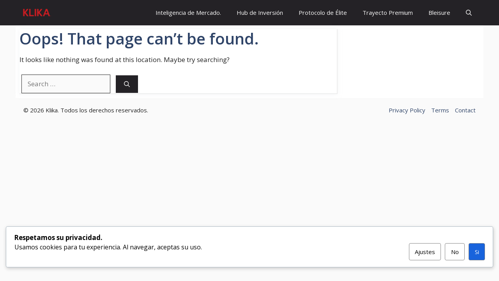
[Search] (127, 84)
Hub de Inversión (260, 12)
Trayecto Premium (388, 12)
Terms (440, 110)
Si (477, 252)
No (455, 252)
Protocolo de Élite (323, 12)
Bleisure (439, 12)
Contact (465, 110)
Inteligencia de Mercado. (188, 12)
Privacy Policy (407, 110)
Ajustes (425, 252)
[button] (469, 12)
